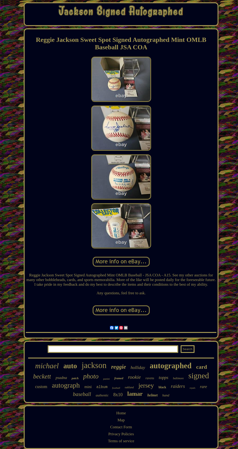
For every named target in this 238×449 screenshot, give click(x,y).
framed (118, 378)
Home (121, 413)
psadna (61, 377)
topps (163, 377)
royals (192, 388)
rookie (134, 377)
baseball (82, 394)
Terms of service (121, 441)
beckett (42, 376)
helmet (152, 395)
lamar (134, 393)
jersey (146, 385)
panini (106, 378)
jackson (94, 365)
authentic (102, 395)
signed (198, 375)
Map (121, 420)
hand (165, 395)
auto (70, 366)
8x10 (117, 394)
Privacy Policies (121, 434)
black (162, 387)
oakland (129, 387)
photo (91, 376)
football (116, 387)
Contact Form (121, 427)
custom (41, 386)
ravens (149, 378)
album (102, 387)
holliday (138, 367)
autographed (171, 366)
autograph (66, 385)
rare (203, 386)
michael (47, 366)
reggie (118, 367)
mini (88, 387)
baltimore (178, 378)
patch (75, 378)
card (201, 367)
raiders (178, 386)
